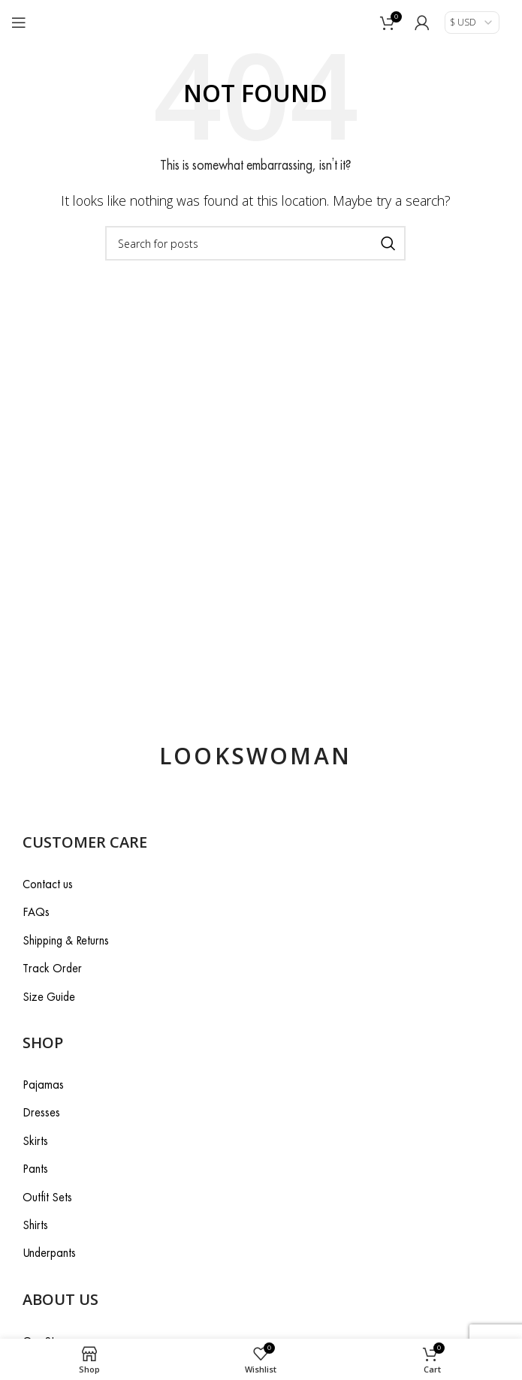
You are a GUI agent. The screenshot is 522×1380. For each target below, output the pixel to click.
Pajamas (43, 1084)
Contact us (48, 884)
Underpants (49, 1253)
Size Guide (49, 997)
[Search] (255, 243)
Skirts (35, 1141)
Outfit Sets (47, 1197)
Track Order (52, 968)
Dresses (41, 1112)
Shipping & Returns (66, 940)
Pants (35, 1169)
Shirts (35, 1225)
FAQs (36, 912)
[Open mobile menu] (19, 23)
